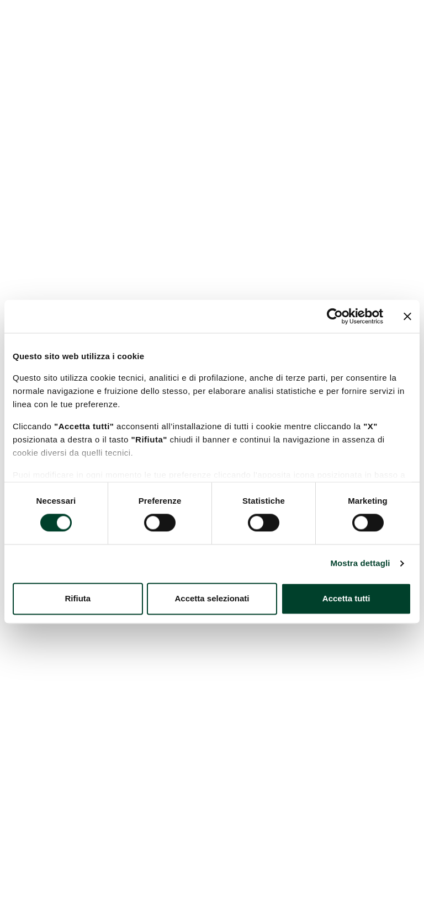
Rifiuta (78, 598)
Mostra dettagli (360, 563)
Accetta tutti (346, 598)
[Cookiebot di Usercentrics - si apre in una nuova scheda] (335, 316)
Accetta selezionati (211, 598)
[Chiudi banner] (407, 316)
